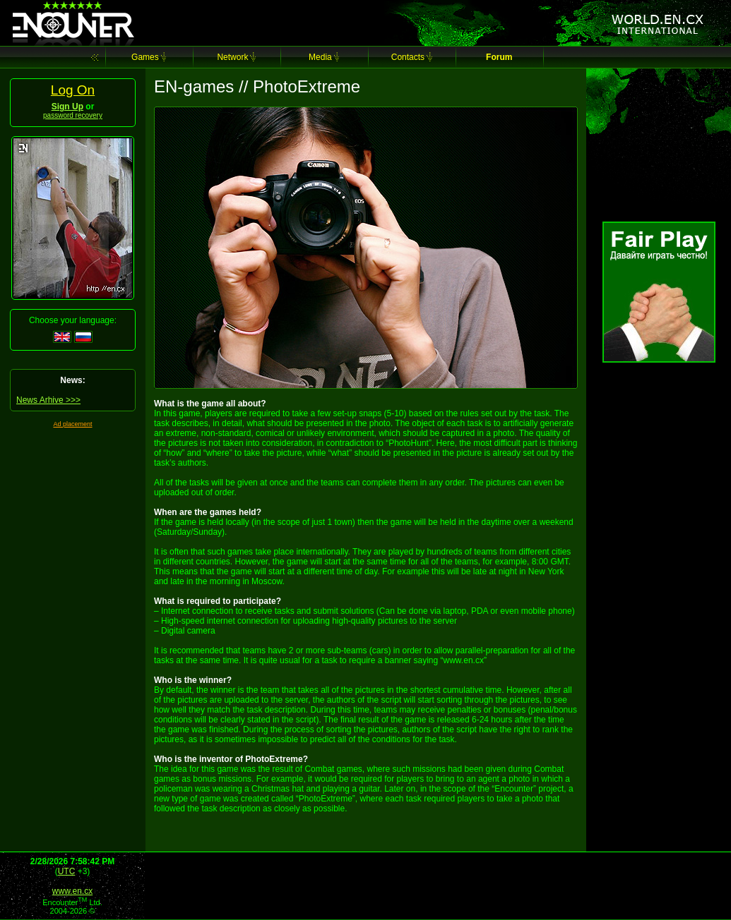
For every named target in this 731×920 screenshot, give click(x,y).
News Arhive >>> (48, 400)
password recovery (72, 115)
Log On (73, 90)
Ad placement (72, 424)
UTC (67, 871)
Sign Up (67, 106)
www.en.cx (72, 891)
